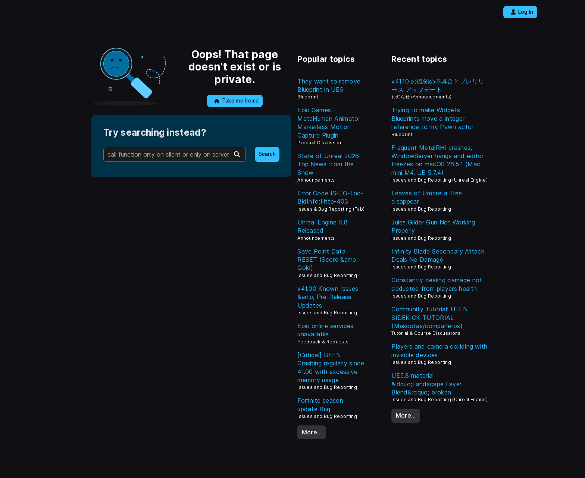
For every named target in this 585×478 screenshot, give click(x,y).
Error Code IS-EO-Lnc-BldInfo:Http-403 (330, 197)
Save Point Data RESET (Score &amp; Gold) (327, 260)
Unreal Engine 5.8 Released (322, 226)
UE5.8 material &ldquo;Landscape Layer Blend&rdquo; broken (426, 384)
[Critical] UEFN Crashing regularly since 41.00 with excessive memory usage (330, 367)
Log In (522, 12)
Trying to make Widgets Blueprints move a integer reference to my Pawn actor (432, 118)
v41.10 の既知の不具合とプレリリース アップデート (437, 85)
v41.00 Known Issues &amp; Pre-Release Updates (327, 297)
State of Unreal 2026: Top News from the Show (329, 164)
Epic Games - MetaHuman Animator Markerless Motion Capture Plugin (328, 122)
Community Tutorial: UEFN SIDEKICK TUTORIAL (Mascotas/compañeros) (429, 317)
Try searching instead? (154, 132)
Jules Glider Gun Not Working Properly (433, 226)
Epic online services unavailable (325, 330)
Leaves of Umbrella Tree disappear (426, 197)
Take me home (236, 101)
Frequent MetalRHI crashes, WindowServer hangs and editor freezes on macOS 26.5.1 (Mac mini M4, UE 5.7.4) (437, 160)
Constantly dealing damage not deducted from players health (436, 284)
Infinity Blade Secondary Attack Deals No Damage (437, 255)
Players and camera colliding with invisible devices (439, 350)
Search (267, 154)
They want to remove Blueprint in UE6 (328, 85)
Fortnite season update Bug (320, 404)
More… (312, 432)
